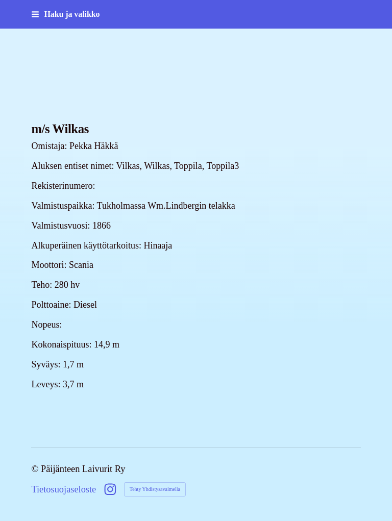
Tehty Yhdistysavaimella (155, 489)
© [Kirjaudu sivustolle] (36, 469)
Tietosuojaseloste (63, 489)
